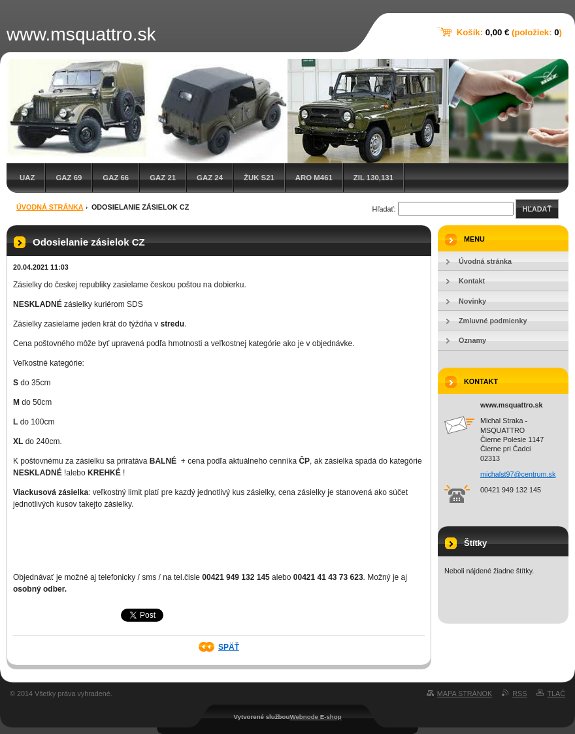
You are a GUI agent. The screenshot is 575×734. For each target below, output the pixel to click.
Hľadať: (384, 209)
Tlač (556, 693)
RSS (519, 693)
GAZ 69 (69, 178)
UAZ (27, 178)
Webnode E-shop (315, 716)
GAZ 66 (116, 178)
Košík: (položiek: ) (509, 32)
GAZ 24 (210, 178)
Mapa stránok (464, 693)
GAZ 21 (163, 178)
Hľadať (537, 209)
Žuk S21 (259, 178)
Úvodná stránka (50, 207)
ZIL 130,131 (373, 178)
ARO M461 (314, 178)
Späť (228, 647)
